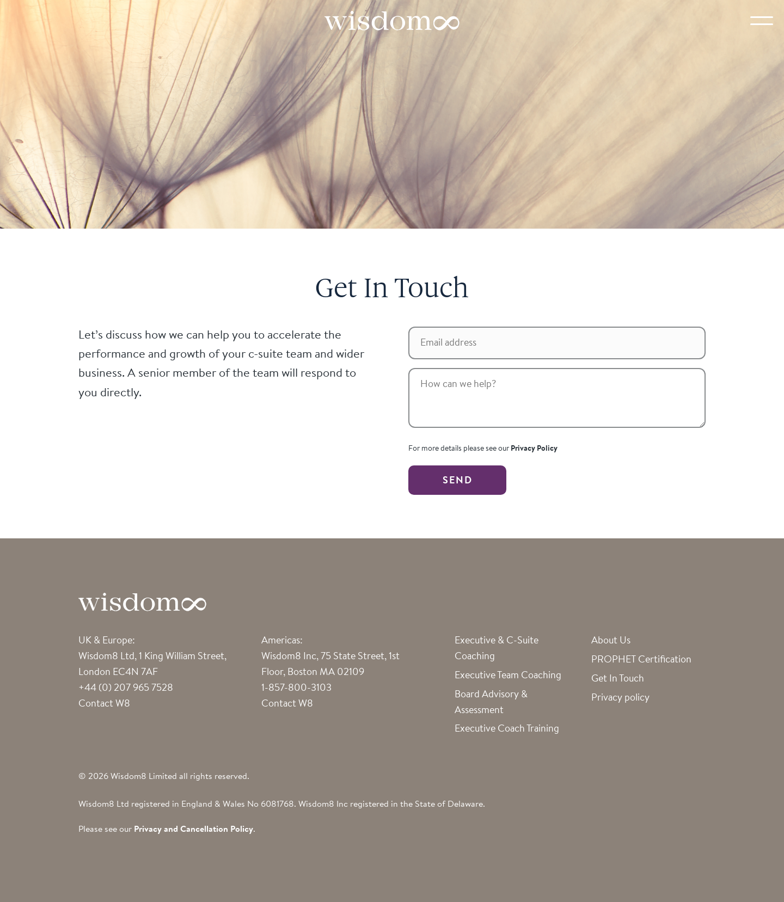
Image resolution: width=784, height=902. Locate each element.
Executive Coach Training (507, 729)
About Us (610, 641)
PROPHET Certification (641, 660)
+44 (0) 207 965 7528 (125, 689)
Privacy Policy (534, 449)
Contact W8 (104, 704)
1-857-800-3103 (296, 689)
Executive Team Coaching (508, 676)
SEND (458, 481)
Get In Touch (617, 679)
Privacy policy (620, 698)
